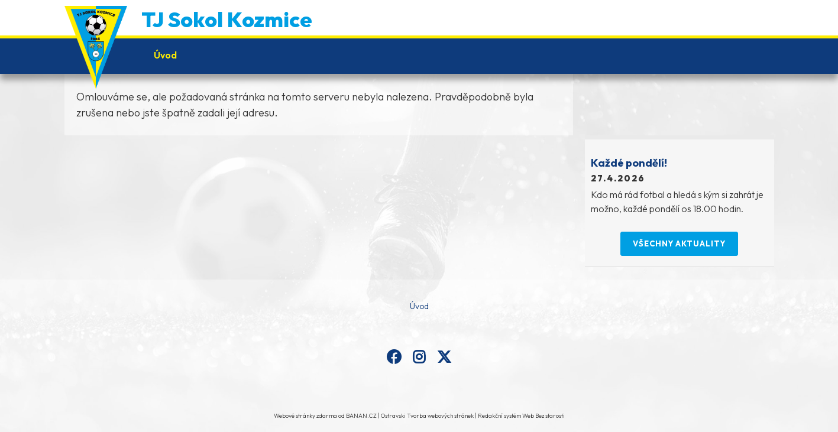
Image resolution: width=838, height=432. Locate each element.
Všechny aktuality (679, 243)
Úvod (165, 55)
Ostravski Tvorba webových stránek (427, 416)
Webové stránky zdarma (305, 416)
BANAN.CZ (361, 416)
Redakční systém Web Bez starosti (521, 416)
